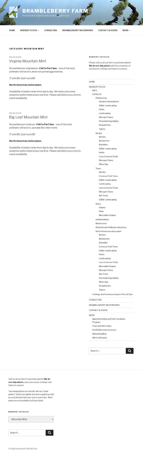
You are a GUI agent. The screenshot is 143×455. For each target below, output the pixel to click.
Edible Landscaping (108, 105)
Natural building (99, 334)
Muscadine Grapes (107, 215)
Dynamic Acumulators (109, 101)
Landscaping (105, 113)
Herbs (101, 109)
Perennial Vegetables (109, 121)
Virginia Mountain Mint (27, 61)
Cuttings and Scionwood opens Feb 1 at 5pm (112, 294)
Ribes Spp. (103, 164)
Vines (98, 204)
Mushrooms (101, 223)
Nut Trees (103, 195)
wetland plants (102, 219)
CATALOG (96, 94)
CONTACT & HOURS (107, 30)
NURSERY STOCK (30, 30)
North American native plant (108, 231)
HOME (12, 30)
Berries (102, 137)
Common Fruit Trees (108, 176)
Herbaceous (101, 98)
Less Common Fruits (108, 156)
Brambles (103, 144)
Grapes (102, 207)
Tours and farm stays (101, 326)
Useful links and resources (104, 330)
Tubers (102, 129)
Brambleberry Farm (55, 11)
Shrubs (99, 133)
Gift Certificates (99, 337)
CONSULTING (50, 30)
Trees (98, 168)
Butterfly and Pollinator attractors (111, 227)
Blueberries (104, 141)
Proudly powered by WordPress (22, 448)
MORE (127, 30)
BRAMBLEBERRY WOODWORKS (77, 30)
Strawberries (105, 125)
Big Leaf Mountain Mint (28, 117)
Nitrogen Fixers (106, 117)
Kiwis (101, 211)
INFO (94, 90)
